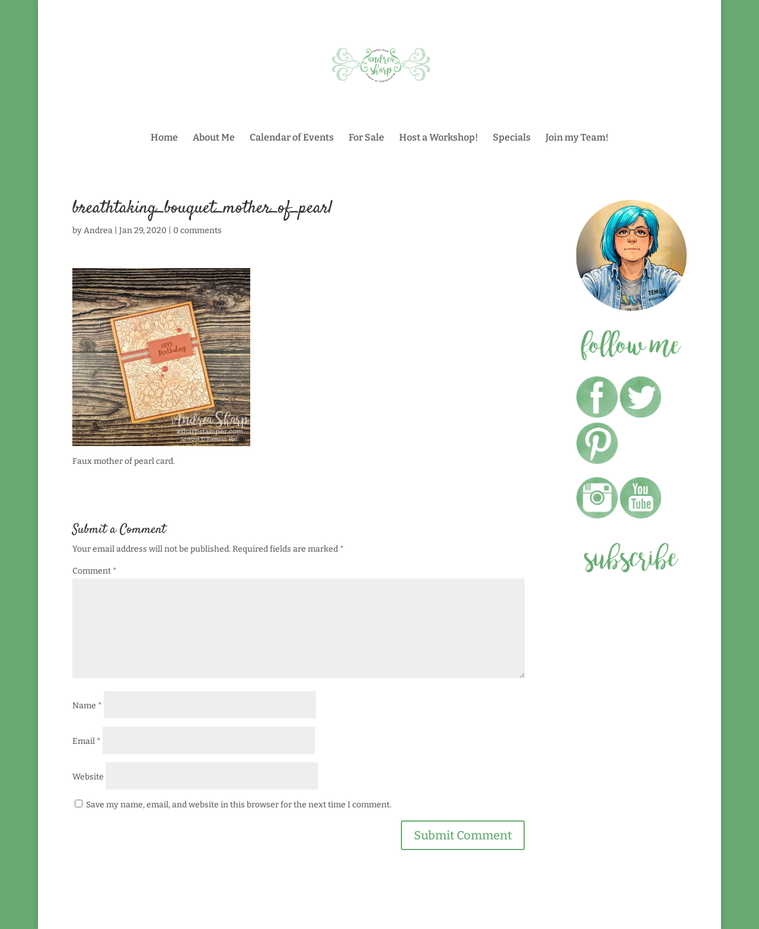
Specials (512, 138)
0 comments (197, 230)
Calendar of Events (292, 138)
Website (88, 777)
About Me (214, 138)
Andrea (98, 230)
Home (164, 138)
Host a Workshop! (438, 138)
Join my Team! (577, 138)
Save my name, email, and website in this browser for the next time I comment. (238, 805)
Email (86, 741)
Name (87, 706)
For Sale (366, 138)
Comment (94, 571)
